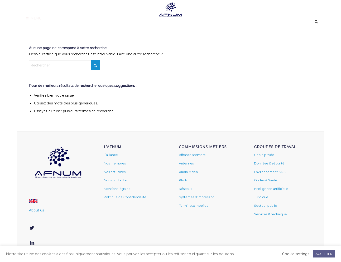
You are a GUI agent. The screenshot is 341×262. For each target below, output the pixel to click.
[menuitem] (316, 22)
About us (36, 210)
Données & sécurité (269, 163)
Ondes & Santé (265, 180)
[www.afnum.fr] (170, 9)
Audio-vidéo (188, 172)
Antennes (186, 163)
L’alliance (111, 155)
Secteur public (265, 205)
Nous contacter (116, 180)
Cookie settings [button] (295, 254)
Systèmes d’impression (197, 197)
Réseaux (185, 189)
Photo (183, 180)
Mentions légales (117, 189)
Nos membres (115, 163)
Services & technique (270, 214)
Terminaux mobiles (193, 205)
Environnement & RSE (271, 172)
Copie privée (264, 155)
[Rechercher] (316, 22)
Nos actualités (114, 172)
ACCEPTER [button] (324, 254)
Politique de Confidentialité (125, 197)
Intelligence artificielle (271, 189)
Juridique (261, 197)
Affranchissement (192, 155)
